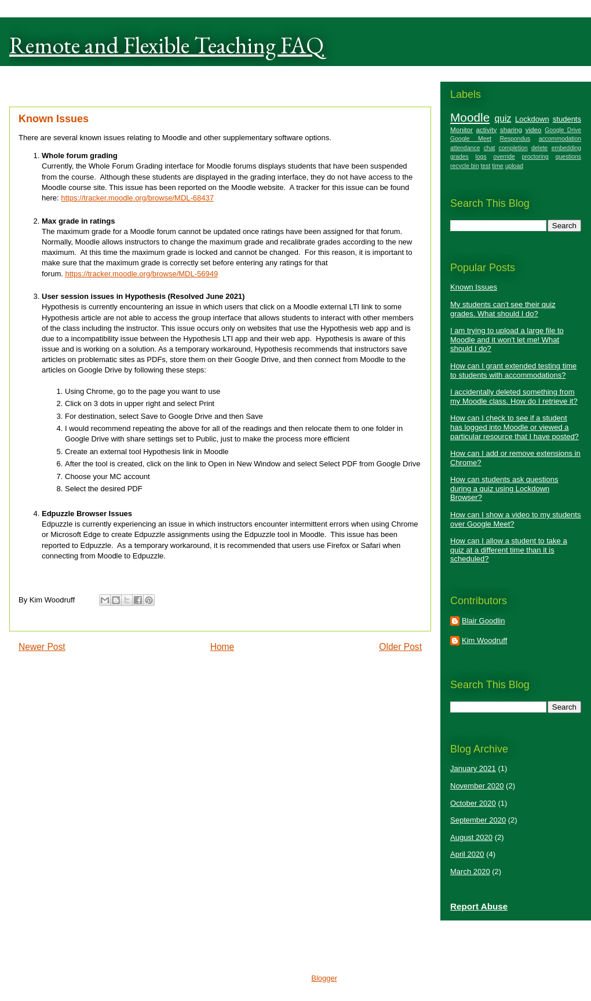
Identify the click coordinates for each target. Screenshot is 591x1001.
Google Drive (563, 130)
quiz (503, 118)
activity (486, 129)
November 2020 (477, 785)
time (498, 166)
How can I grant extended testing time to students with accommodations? (513, 370)
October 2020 (473, 803)
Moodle (470, 117)
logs (481, 157)
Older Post (400, 647)
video (534, 129)
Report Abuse (479, 906)
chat (489, 148)
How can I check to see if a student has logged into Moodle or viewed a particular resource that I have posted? (514, 427)
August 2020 (471, 837)
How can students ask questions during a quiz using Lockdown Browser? (504, 488)
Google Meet (470, 139)
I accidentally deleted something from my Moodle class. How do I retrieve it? (514, 396)
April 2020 (467, 854)
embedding (566, 148)
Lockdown (532, 119)
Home (222, 647)
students (567, 119)
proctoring (535, 157)
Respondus (515, 139)
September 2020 (478, 820)
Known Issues (473, 287)
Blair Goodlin (483, 620)
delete (539, 148)
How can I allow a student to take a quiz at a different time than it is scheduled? (508, 549)
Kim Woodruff (484, 640)
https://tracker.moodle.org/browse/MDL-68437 (137, 197)
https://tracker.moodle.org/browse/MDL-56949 (141, 273)
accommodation (560, 139)
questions (568, 157)
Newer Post (42, 647)
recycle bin (464, 166)
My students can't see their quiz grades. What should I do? (503, 309)
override (504, 157)
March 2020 (470, 871)
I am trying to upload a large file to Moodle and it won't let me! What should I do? (507, 339)
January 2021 (473, 768)
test (486, 166)
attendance (465, 148)
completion (513, 148)
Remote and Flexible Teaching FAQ (166, 45)
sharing (511, 129)
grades (459, 157)
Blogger (324, 978)
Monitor (461, 129)
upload (514, 166)
